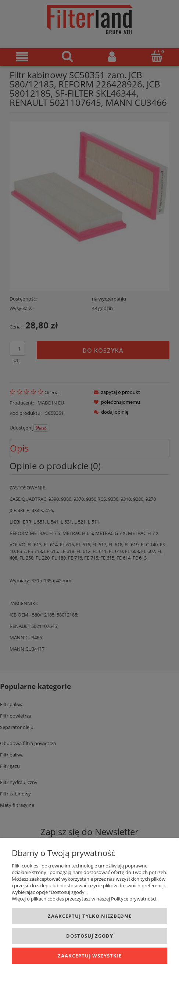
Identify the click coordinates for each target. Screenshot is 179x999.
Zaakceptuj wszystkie (90, 955)
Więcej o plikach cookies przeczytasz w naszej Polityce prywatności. (84, 898)
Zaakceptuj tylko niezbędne (90, 916)
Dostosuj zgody (89, 935)
